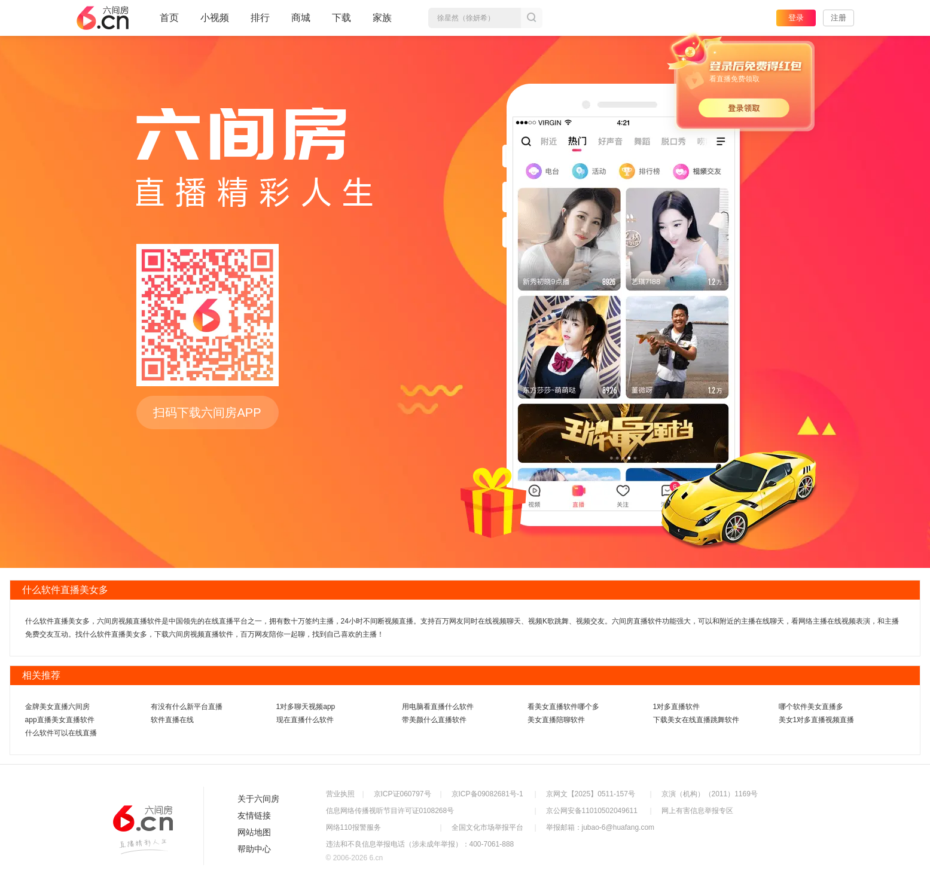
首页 (169, 23)
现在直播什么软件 (305, 720)
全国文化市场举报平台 (487, 827)
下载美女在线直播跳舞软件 (696, 720)
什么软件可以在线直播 (61, 733)
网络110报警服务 (353, 827)
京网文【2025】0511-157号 (590, 794)
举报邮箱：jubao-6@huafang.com (600, 827)
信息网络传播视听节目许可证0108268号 (390, 810)
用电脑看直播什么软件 (438, 706)
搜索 (532, 18)
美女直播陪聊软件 (556, 720)
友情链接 (254, 815)
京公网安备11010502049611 (592, 810)
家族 (382, 23)
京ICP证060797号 (402, 794)
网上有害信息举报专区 (697, 810)
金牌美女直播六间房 (57, 706)
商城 (300, 23)
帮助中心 (254, 849)
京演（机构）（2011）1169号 (709, 794)
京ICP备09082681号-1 (487, 794)
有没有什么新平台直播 (186, 706)
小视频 (214, 23)
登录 (796, 17)
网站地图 (254, 832)
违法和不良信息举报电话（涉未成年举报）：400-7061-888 (420, 844)
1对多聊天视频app (306, 706)
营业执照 (340, 794)
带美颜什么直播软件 (434, 720)
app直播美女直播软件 (59, 720)
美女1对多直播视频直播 (817, 720)
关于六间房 (258, 798)
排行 (260, 18)
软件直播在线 (172, 720)
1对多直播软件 (676, 706)
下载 (341, 18)
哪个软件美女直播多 (811, 706)
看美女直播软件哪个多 (563, 706)
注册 (838, 17)
